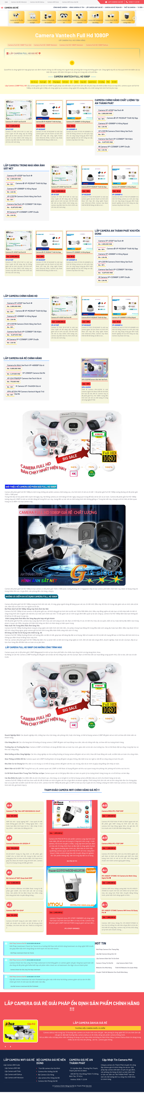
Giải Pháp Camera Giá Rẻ (18, 943)
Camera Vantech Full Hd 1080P (72, 76)
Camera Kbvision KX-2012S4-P (18, 843)
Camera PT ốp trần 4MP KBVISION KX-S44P (23, 811)
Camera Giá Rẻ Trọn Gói (113, 7)
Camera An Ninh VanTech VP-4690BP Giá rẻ (25, 367)
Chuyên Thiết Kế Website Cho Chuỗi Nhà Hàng (112, 972)
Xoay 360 (83, 82)
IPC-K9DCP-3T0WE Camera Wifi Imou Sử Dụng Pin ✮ (120, 911)
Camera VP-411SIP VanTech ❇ (16, 121)
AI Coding (101, 82)
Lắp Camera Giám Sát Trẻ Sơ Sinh (107, 958)
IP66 (108, 82)
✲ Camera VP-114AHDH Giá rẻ (23, 386)
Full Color (65, 82)
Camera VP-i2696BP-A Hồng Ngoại (78, 121)
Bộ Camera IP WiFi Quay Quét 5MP (19, 878)
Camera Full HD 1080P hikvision (71, 45)
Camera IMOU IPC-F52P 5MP (112, 811)
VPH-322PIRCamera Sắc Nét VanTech (94, 379)
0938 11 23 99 (134, 2)
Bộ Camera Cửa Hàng (45, 1075)
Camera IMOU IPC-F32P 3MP (112, 843)
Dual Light (43, 82)
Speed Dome (92, 82)
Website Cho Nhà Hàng (104, 967)
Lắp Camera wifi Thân (12, 1071)
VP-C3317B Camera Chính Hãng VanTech (115, 133)
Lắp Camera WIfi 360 (12, 1068)
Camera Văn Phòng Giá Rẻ (46, 1081)
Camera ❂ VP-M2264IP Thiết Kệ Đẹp (48, 121)
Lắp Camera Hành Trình (124, 963)
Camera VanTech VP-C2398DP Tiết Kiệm (115, 140)
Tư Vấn (140, 7)
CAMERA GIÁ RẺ (9, 7)
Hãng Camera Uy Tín (76, 7)
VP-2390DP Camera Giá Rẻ (25, 373)
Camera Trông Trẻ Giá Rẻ (104, 963)
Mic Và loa (34, 82)
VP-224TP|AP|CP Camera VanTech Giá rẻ (23, 380)
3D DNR (114, 82)
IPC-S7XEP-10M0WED (72, 928)
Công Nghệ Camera (60, 7)
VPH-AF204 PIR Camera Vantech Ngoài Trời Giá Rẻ (25, 393)
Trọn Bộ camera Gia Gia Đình (48, 1068)
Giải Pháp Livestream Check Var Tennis (22, 953)
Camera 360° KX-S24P (15, 910)
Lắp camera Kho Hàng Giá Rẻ (48, 1078)
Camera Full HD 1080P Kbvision (45, 45)
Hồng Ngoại (56, 82)
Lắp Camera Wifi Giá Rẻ (94, 7)
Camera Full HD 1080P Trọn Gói (19, 45)
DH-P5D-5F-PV (72, 861)
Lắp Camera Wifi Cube (12, 1065)
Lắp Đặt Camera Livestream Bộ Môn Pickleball (24, 986)
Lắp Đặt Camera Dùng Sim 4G (106, 954)
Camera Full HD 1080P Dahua (97, 45)
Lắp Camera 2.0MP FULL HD (16, 86)
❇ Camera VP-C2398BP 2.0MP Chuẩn (113, 148)
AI (71, 82)
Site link (89, 1086)
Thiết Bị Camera (129, 7)
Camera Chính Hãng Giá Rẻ (64, 1086)
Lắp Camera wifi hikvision (14, 1078)
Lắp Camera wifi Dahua (13, 1074)
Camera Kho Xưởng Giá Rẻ (47, 1071)
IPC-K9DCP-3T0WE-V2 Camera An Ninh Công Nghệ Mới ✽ (119, 877)
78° (49, 82)
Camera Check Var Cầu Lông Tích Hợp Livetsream (25, 969)
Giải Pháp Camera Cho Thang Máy (107, 949)
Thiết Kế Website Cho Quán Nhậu (126, 967)
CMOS (76, 82)
